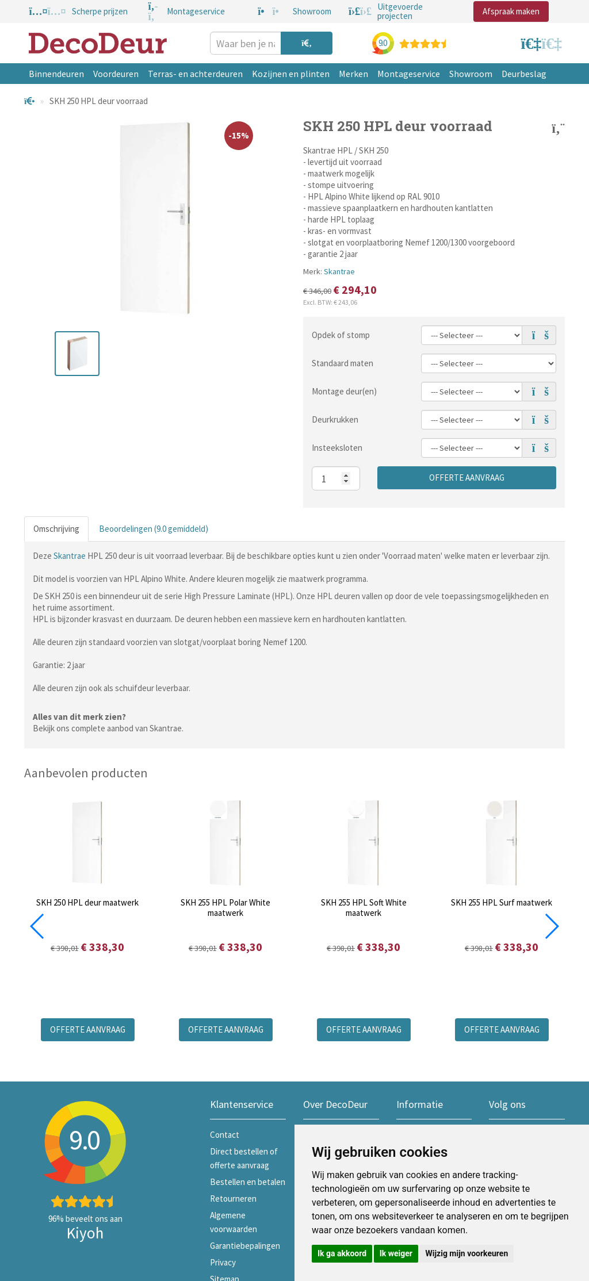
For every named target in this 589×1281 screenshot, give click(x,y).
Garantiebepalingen (245, 1245)
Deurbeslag (524, 73)
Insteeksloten (337, 447)
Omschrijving (56, 528)
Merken (353, 73)
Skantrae (339, 271)
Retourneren (233, 1198)
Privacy (223, 1262)
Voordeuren (116, 73)
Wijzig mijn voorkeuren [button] (466, 1253)
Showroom (470, 73)
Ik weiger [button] (396, 1253)
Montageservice (408, 73)
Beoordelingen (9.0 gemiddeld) (153, 528)
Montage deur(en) (344, 391)
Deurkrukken (335, 419)
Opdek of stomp (341, 334)
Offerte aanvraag (466, 477)
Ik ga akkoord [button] (342, 1253)
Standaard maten (342, 363)
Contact (224, 1134)
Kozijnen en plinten (291, 73)
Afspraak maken (511, 11)
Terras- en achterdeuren (195, 73)
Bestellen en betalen (247, 1181)
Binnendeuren (56, 73)
